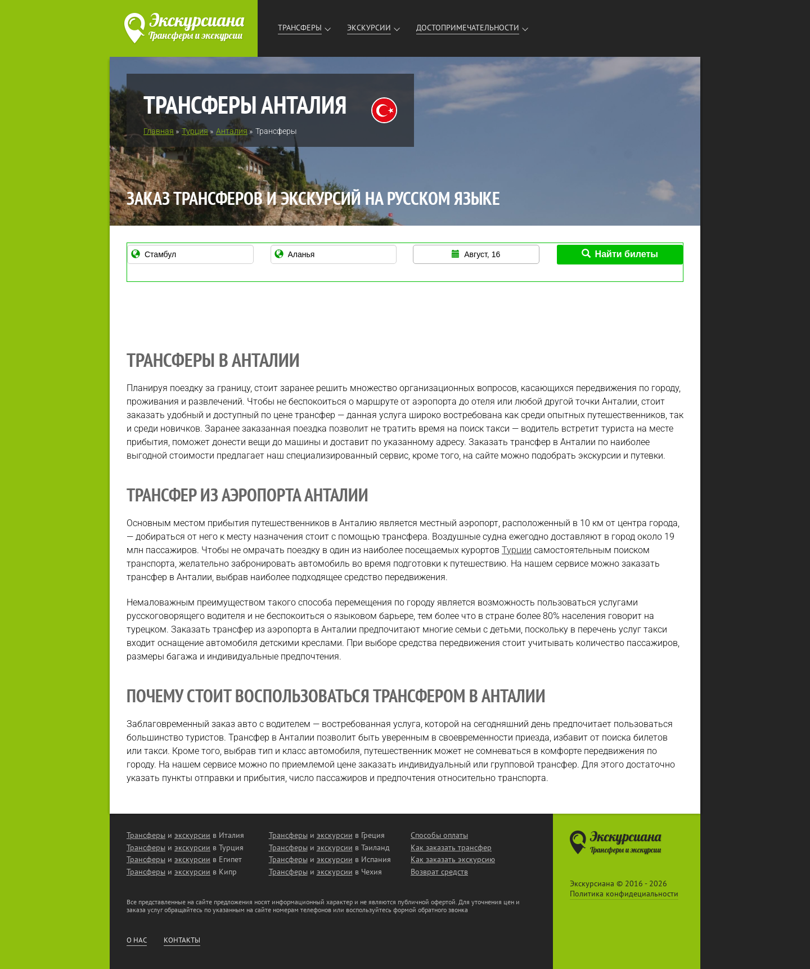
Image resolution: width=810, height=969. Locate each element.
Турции (517, 550)
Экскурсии (369, 28)
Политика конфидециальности (624, 894)
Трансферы (300, 28)
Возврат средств (439, 872)
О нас (137, 940)
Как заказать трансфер (451, 847)
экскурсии (192, 835)
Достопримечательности (467, 28)
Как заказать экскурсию (453, 859)
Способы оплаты (439, 835)
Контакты (182, 940)
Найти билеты (620, 254)
